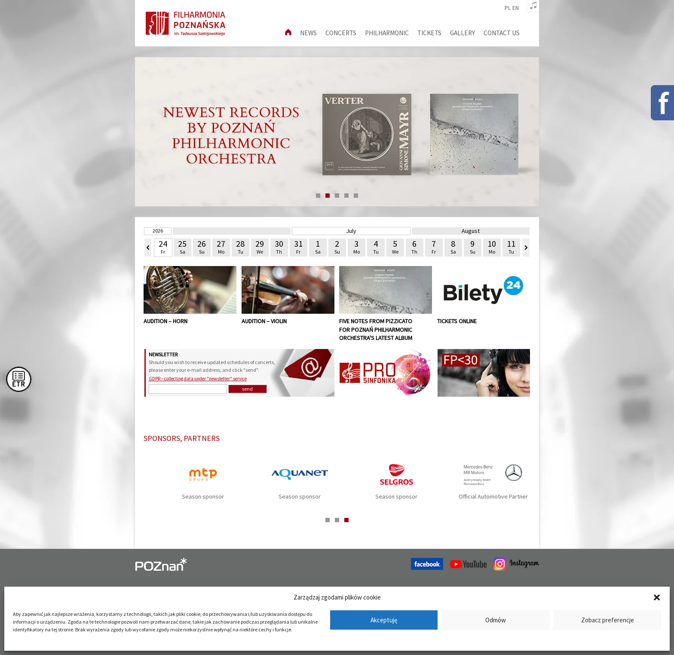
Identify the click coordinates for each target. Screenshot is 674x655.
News (308, 33)
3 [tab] (337, 195)
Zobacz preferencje (607, 620)
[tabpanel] (337, 131)
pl (508, 8)
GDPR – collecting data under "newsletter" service (198, 379)
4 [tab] (346, 195)
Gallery (462, 33)
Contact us (502, 33)
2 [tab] (327, 195)
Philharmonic (387, 33)
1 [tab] (318, 195)
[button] (657, 597)
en (515, 8)
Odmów (495, 620)
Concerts (340, 33)
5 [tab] (356, 195)
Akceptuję (384, 620)
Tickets (429, 33)
